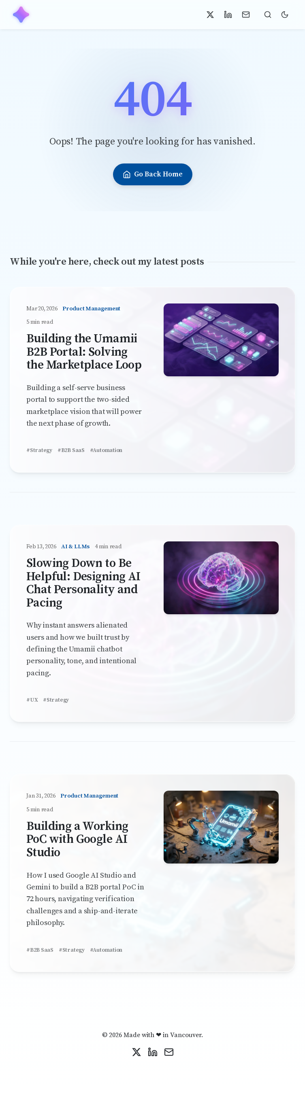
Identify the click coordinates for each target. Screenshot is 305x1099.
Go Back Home (153, 174)
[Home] (21, 14)
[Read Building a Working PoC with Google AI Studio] (221, 830)
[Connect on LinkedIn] (228, 14)
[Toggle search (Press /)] (267, 14)
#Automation (106, 450)
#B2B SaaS (71, 450)
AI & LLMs (75, 546)
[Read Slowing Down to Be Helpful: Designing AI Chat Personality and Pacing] (221, 580)
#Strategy (39, 450)
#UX (32, 700)
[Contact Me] (246, 14)
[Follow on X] (210, 14)
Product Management (91, 308)
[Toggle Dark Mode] (284, 14)
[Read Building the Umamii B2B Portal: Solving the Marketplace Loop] (221, 342)
